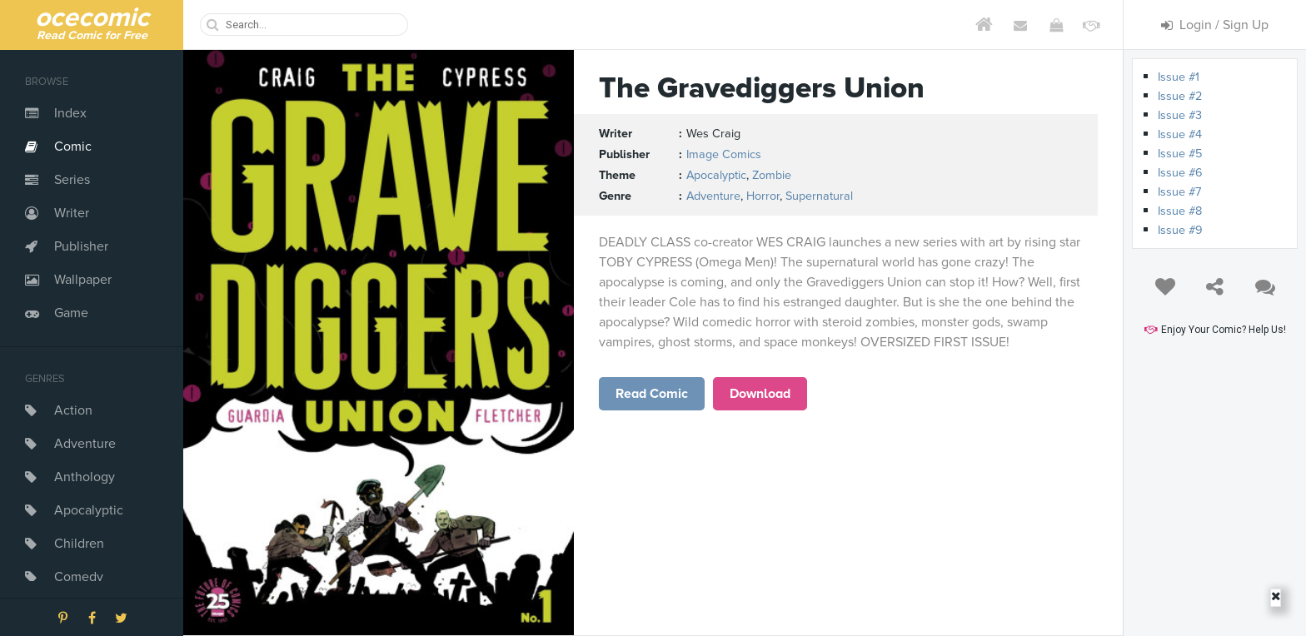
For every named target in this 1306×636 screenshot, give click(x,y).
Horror (763, 196)
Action (73, 410)
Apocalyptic (88, 510)
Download (760, 393)
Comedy (78, 577)
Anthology (84, 477)
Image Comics (723, 154)
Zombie (771, 175)
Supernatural (819, 196)
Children (79, 543)
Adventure (85, 443)
